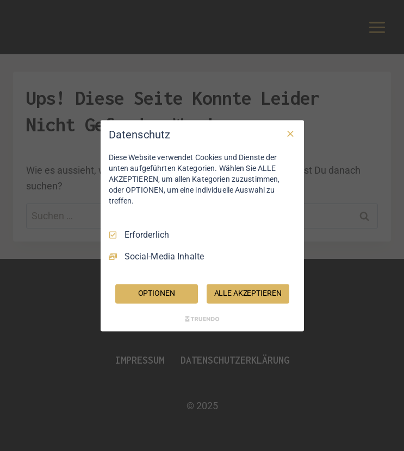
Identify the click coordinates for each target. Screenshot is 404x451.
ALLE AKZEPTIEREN (248, 293)
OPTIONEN (156, 293)
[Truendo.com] (202, 318)
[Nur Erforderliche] (290, 133)
